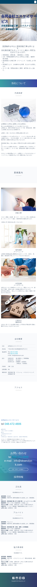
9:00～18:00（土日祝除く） (18, 469)
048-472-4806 (14, 352)
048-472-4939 (14, 353)
